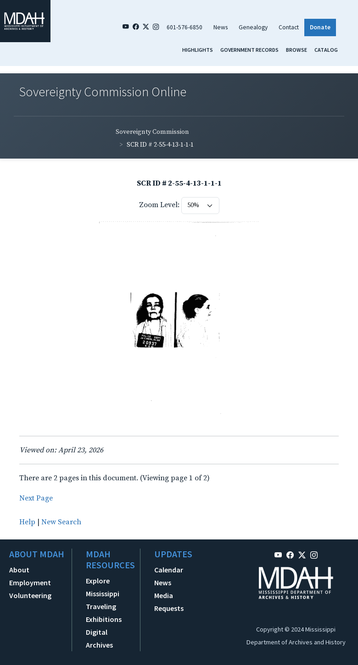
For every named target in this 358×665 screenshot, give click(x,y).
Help (27, 522)
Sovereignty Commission (152, 132)
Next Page (36, 498)
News (220, 27)
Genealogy (253, 27)
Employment (30, 582)
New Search (61, 522)
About (19, 569)
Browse (296, 49)
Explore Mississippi (102, 587)
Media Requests (169, 602)
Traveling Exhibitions (104, 613)
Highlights (197, 49)
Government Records (249, 49)
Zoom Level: (159, 204)
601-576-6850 (184, 27)
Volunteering (30, 595)
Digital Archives (99, 638)
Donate (320, 27)
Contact (289, 27)
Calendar (168, 569)
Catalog (326, 49)
